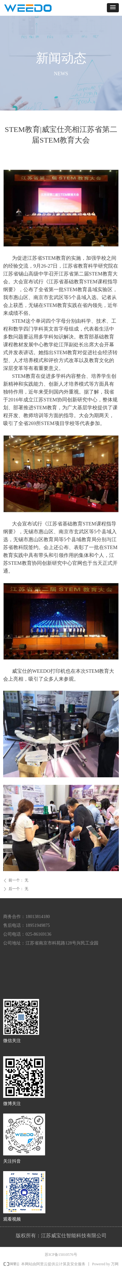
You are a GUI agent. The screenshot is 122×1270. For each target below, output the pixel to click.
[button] (113, 7)
